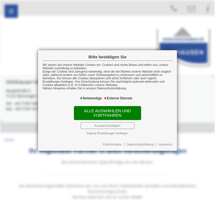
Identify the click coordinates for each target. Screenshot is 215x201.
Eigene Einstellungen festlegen (107, 133)
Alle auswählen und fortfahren (107, 113)
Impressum (165, 144)
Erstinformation (112, 144)
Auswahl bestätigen (107, 125)
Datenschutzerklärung (140, 144)
